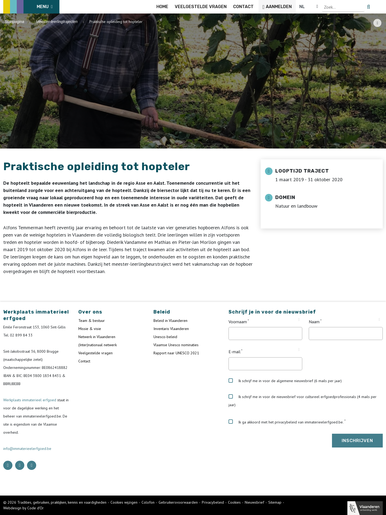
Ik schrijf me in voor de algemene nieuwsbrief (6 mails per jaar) (285, 380)
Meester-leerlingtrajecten (57, 21)
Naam (314, 321)
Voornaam (238, 321)
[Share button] (377, 23)
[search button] (380, 7)
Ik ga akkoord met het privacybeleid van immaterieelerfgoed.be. (286, 421)
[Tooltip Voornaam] (299, 320)
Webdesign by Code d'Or (23, 508)
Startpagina (14, 21)
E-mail (234, 352)
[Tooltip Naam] (379, 320)
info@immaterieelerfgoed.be (27, 448)
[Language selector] (364, 6)
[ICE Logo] (31, 7)
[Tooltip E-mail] (299, 350)
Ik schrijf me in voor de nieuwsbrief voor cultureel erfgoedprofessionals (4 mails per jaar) (303, 400)
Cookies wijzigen (123, 502)
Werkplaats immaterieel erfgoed (30, 400)
